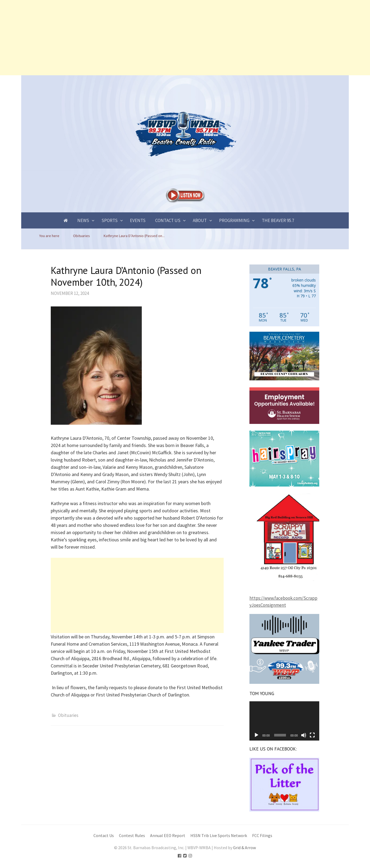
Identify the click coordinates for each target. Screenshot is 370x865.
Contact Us (167, 220)
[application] (284, 721)
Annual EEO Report (167, 835)
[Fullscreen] (312, 735)
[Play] (256, 735)
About (200, 220)
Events (138, 220)
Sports (109, 220)
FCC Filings (262, 835)
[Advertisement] (161, 37)
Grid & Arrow (244, 847)
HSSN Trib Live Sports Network (218, 835)
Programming (234, 220)
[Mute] (303, 735)
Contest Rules (132, 835)
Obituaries (68, 715)
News (83, 220)
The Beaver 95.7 (278, 220)
